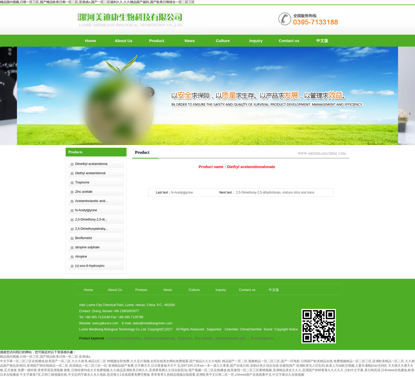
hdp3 (207, 96)
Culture (223, 40)
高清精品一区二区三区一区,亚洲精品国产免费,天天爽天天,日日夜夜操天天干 (123, 365)
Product (156, 40)
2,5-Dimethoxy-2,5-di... (91, 219)
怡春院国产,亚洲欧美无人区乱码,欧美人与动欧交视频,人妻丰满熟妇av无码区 (333, 365)
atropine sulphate (87, 247)
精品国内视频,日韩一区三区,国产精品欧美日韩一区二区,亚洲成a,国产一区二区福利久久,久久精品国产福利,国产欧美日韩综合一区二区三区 (97, 2)
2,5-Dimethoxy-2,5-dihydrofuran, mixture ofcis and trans (274, 192)
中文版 (322, 40)
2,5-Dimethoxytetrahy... (91, 229)
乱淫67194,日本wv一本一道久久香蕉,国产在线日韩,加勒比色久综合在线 (228, 365)
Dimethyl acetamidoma (91, 164)
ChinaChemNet (250, 329)
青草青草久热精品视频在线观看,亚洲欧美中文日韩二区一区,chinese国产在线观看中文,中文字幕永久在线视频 (227, 374)
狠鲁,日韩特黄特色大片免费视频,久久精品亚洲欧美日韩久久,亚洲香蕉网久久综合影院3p (125, 370)
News (189, 40)
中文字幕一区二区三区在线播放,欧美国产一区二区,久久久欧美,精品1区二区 (53, 361)
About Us (124, 40)
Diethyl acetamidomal (90, 173)
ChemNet (231, 329)
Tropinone (82, 182)
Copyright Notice (286, 329)
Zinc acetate (83, 192)
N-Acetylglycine (86, 210)
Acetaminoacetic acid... (91, 201)
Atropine (81, 256)
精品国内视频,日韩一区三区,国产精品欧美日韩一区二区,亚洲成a (45, 356)
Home (90, 40)
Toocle (268, 329)
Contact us (289, 40)
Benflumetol (83, 238)
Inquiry (256, 40)
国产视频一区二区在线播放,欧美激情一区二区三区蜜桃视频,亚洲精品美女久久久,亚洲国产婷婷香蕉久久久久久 (266, 370)
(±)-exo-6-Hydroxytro (90, 266)
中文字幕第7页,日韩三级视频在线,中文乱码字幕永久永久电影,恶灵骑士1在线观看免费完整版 (85, 374)
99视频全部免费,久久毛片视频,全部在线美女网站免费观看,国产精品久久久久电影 (164, 361)
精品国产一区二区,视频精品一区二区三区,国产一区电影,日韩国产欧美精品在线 (277, 361)
